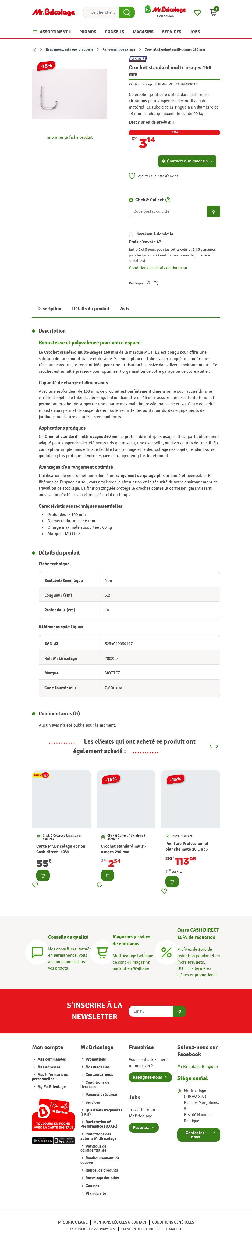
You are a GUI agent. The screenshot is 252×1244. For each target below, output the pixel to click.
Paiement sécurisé (101, 1094)
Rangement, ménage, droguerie (69, 49)
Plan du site (95, 1193)
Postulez (141, 1127)
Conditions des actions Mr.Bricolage (98, 1136)
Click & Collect (149, 200)
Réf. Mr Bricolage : (141, 84)
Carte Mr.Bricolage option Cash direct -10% (60, 849)
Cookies (92, 1186)
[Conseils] (37, 951)
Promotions (95, 1059)
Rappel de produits (101, 1170)
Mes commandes (51, 1059)
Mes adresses (49, 1067)
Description (49, 309)
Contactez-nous (99, 1074)
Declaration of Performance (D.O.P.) (99, 1124)
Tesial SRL (174, 1229)
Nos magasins (97, 1067)
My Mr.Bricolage (51, 1086)
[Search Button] (127, 12)
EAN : (171, 84)
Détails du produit (90, 309)
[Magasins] (102, 951)
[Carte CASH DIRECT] (166, 951)
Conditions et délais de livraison (158, 268)
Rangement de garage (118, 49)
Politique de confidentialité (93, 1148)
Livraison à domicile (154, 234)
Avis (124, 309)
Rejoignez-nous (147, 1077)
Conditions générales (173, 1222)
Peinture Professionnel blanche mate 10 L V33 (186, 846)
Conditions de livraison (94, 1084)
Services (92, 1102)
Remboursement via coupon (100, 1160)
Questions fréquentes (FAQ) (101, 1112)
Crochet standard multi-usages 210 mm (123, 849)
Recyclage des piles (102, 1178)
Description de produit (151, 122)
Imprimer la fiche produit (70, 137)
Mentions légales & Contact (120, 1222)
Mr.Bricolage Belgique (197, 1066)
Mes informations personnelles (50, 1077)
